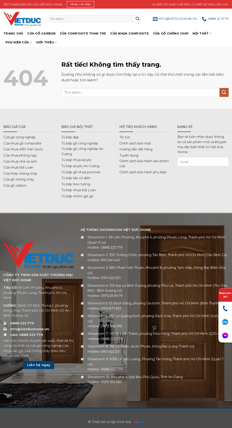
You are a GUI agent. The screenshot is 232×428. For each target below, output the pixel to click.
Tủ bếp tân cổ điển (75, 178)
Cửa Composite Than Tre (83, 33)
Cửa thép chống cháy (20, 173)
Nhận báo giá (225, 295)
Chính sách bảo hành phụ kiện (143, 172)
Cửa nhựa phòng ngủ (20, 155)
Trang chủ (13, 33)
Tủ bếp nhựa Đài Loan (78, 190)
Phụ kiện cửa (18, 42)
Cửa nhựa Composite (129, 33)
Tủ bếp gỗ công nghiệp (79, 143)
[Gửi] (137, 19)
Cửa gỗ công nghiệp (19, 137)
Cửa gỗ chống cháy (170, 33)
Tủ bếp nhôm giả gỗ (77, 196)
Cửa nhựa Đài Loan (18, 167)
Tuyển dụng (128, 155)
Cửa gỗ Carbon (41, 33)
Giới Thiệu (46, 42)
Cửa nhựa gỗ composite (22, 143)
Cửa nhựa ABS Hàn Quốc (23, 149)
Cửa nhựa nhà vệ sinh (20, 161)
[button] (80, 4)
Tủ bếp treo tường (75, 184)
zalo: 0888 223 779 (26, 335)
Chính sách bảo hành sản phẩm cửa (144, 163)
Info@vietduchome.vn (29, 329)
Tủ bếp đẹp (70, 137)
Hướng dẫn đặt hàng (135, 149)
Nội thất (202, 33)
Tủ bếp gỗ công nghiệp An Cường (82, 151)
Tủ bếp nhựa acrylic (76, 160)
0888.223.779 (22, 323)
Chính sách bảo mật (135, 143)
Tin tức (124, 137)
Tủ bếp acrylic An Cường (80, 166)
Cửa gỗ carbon (15, 185)
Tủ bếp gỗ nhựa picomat (80, 172)
